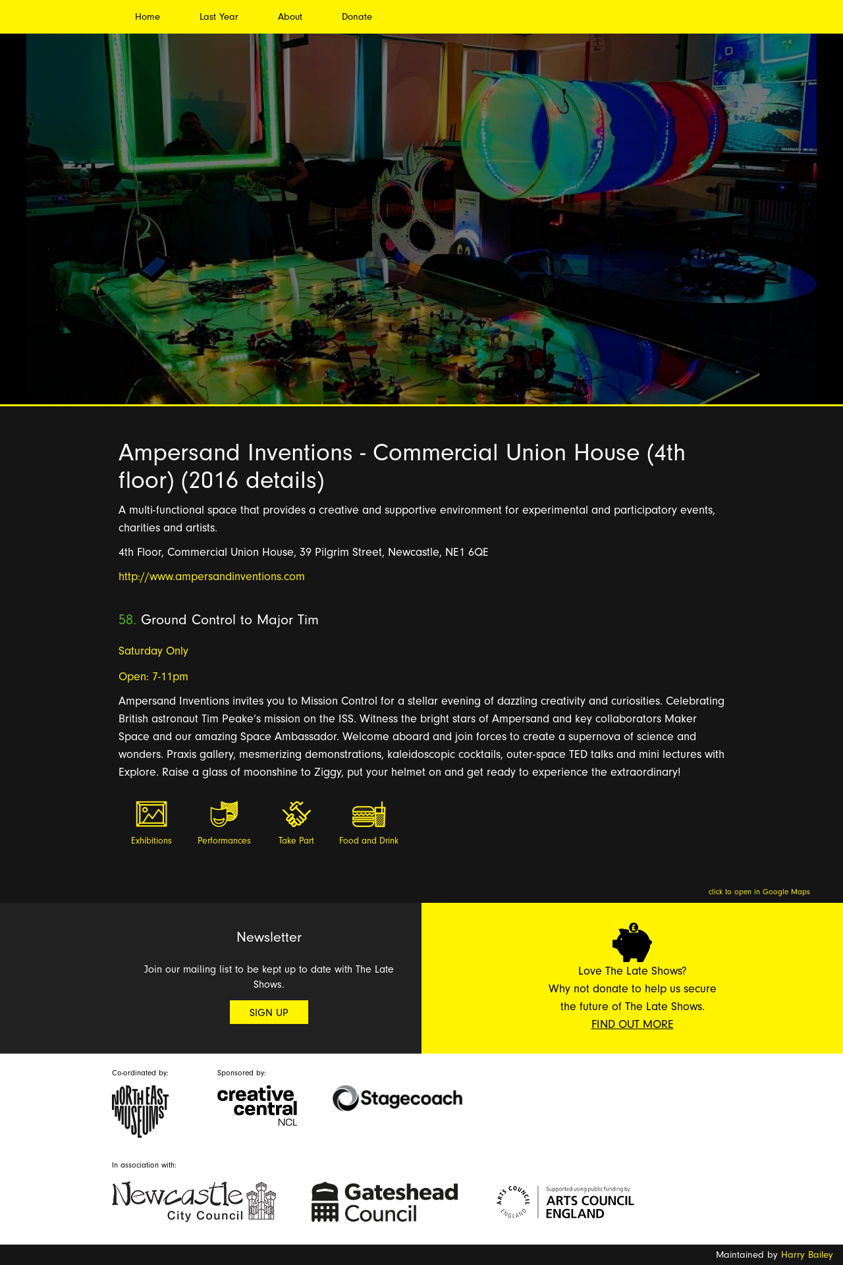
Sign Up (269, 1013)
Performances (224, 841)
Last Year (219, 16)
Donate (357, 16)
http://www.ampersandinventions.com (212, 576)
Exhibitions (151, 841)
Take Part (296, 841)
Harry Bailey (807, 1254)
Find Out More (632, 1024)
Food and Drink (368, 841)
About (290, 16)
